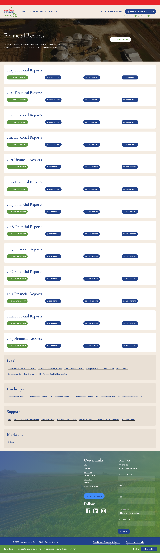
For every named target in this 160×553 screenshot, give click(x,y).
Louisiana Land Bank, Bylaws (50, 368)
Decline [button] (136, 549)
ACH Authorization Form (67, 419)
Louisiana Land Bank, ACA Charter (22, 368)
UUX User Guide (48, 419)
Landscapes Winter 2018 (132, 396)
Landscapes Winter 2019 (110, 396)
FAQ (9, 419)
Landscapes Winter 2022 (18, 396)
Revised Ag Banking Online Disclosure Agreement (99, 419)
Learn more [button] (72, 549)
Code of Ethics (122, 368)
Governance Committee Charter (21, 374)
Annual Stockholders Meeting (55, 374)
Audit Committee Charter (74, 368)
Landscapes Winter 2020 (64, 396)
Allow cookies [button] (149, 549)
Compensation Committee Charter (100, 368)
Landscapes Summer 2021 (41, 396)
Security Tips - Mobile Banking (26, 419)
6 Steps (11, 442)
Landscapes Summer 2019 (87, 396)
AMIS (38, 374)
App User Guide (128, 419)
